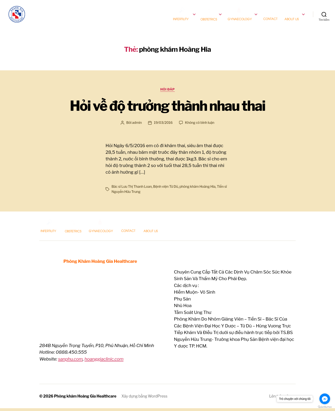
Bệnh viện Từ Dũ (165, 189)
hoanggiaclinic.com (103, 361)
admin (137, 125)
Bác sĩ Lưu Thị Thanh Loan (132, 189)
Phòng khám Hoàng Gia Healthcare (85, 399)
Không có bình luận (199, 125)
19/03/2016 (163, 125)
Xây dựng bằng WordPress (144, 399)
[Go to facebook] (324, 398)
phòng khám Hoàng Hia (197, 189)
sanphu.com (70, 361)
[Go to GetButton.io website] (325, 407)
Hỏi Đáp (167, 92)
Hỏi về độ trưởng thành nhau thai (167, 108)
